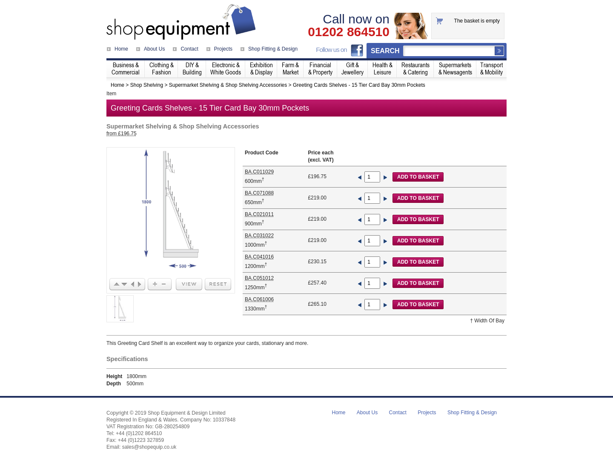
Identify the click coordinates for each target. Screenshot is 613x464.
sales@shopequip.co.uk (149, 447)
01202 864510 (349, 32)
